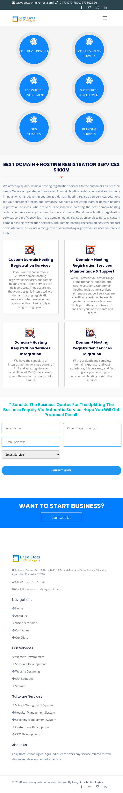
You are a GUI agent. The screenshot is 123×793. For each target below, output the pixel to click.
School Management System (34, 705)
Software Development (30, 664)
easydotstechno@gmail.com (32, 2)
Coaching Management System (35, 719)
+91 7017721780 (67, 2)
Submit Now (61, 470)
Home (19, 608)
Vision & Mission (26, 623)
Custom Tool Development (32, 727)
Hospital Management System (35, 712)
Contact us (22, 630)
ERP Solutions (24, 678)
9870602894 (88, 2)
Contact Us (61, 517)
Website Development (29, 656)
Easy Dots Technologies (88, 782)
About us (21, 615)
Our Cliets (21, 637)
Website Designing (27, 671)
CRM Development (27, 734)
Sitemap (20, 686)
